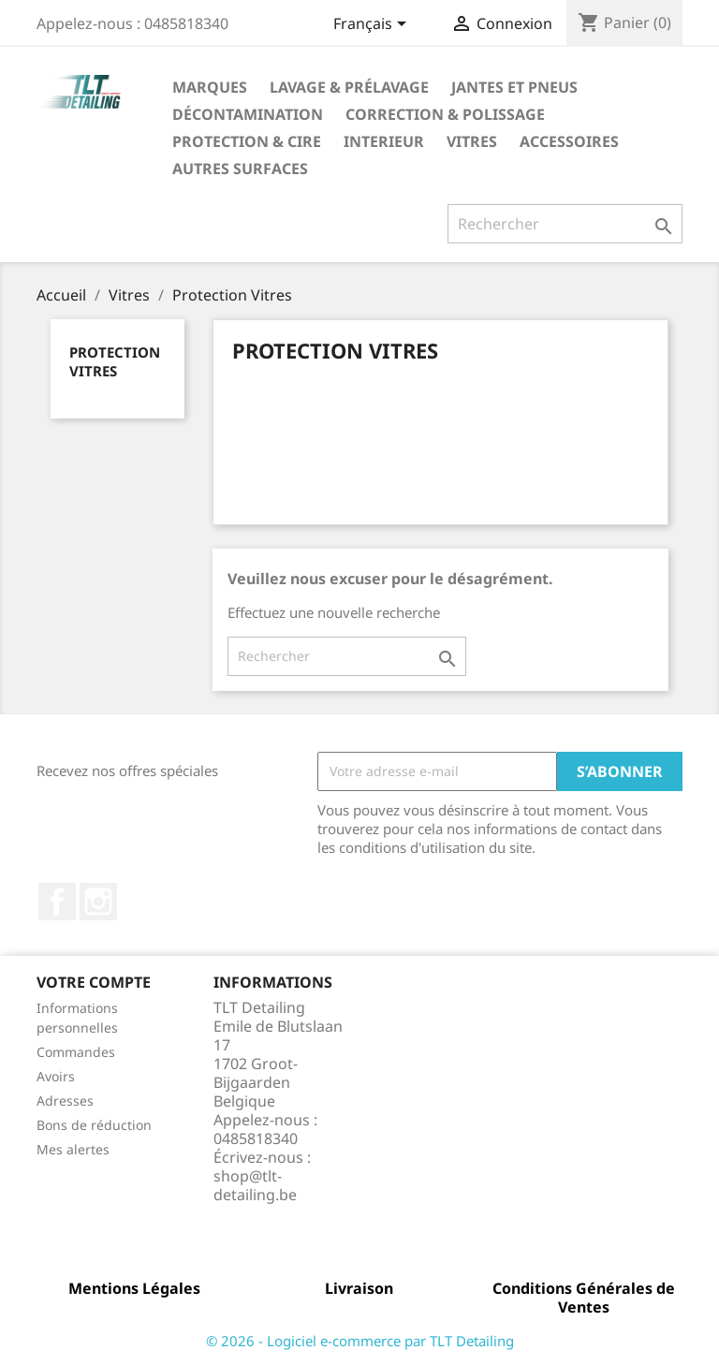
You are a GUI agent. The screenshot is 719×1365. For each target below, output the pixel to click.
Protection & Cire (246, 141)
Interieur (384, 141)
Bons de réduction (94, 1125)
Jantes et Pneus (514, 87)
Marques (209, 87)
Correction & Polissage (445, 114)
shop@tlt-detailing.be (255, 1185)
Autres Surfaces (240, 168)
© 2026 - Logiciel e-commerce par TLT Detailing (360, 1340)
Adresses (65, 1100)
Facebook (57, 901)
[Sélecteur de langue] (373, 25)
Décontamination (247, 114)
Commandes (76, 1052)
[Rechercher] (565, 223)
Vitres (472, 141)
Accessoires (569, 141)
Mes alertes (73, 1149)
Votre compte (94, 982)
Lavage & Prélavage (349, 87)
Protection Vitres (114, 361)
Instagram (98, 901)
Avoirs (56, 1076)
